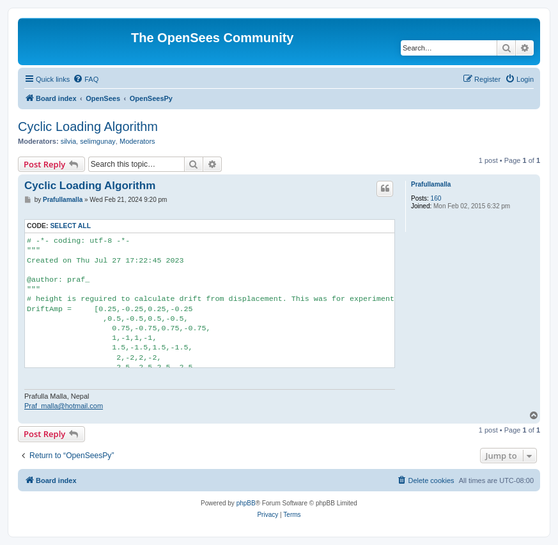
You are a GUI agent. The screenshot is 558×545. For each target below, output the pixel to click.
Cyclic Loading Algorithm (88, 126)
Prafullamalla (431, 184)
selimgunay (98, 141)
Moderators (137, 141)
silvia (68, 141)
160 (436, 198)
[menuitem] (85, 79)
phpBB (246, 503)
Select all (70, 225)
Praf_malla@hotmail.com (63, 406)
